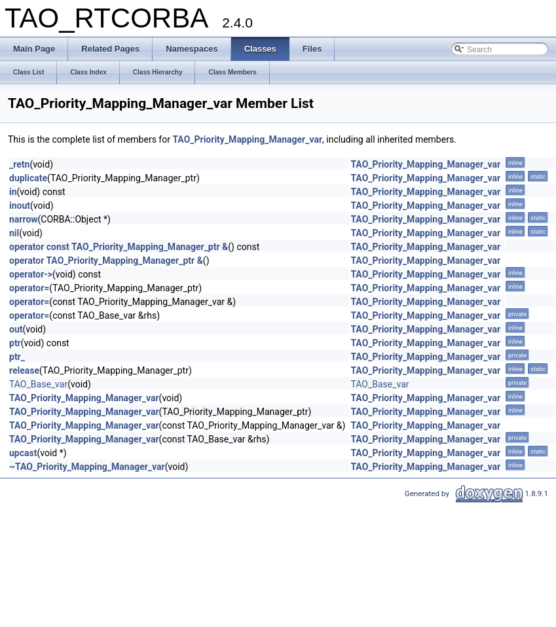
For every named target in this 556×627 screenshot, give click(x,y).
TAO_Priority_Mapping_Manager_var (247, 139)
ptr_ (17, 356)
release (24, 370)
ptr (15, 343)
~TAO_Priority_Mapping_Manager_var (87, 466)
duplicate (28, 178)
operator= (29, 288)
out (15, 329)
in (13, 192)
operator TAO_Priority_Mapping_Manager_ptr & (106, 260)
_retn (19, 164)
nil (14, 233)
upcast (23, 453)
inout (19, 205)
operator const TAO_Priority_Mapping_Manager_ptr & (118, 247)
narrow (23, 219)
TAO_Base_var (38, 384)
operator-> (30, 274)
